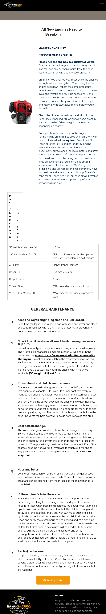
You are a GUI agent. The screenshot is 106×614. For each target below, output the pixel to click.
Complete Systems (66, 588)
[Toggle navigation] (102, 4)
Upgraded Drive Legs (67, 597)
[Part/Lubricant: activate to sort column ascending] (20, 197)
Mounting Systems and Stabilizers (75, 601)
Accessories (62, 592)
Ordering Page (53, 542)
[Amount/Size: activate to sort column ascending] (65, 197)
